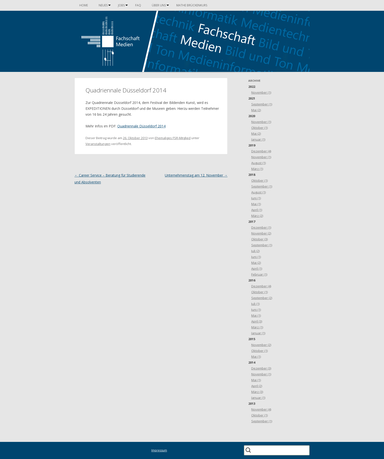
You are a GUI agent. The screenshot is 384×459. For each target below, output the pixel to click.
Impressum (159, 450)
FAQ (138, 5)
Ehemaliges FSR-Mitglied (173, 138)
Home (83, 5)
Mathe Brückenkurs (191, 5)
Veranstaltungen (97, 144)
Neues (103, 5)
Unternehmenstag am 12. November (196, 175)
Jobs (121, 5)
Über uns (159, 5)
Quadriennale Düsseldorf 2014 (141, 126)
